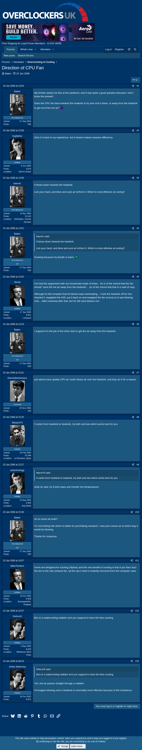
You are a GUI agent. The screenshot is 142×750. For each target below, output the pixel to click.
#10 (137, 512)
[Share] (133, 86)
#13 (137, 661)
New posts (9, 55)
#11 (137, 560)
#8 (138, 417)
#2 (138, 130)
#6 (138, 324)
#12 (137, 610)
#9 (138, 464)
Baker (8, 73)
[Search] (135, 49)
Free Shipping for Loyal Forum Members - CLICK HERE (32, 43)
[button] (35, 49)
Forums (11, 49)
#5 (138, 276)
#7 (138, 372)
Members (45, 49)
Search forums (26, 55)
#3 (138, 178)
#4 (138, 228)
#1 (138, 86)
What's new (26, 49)
